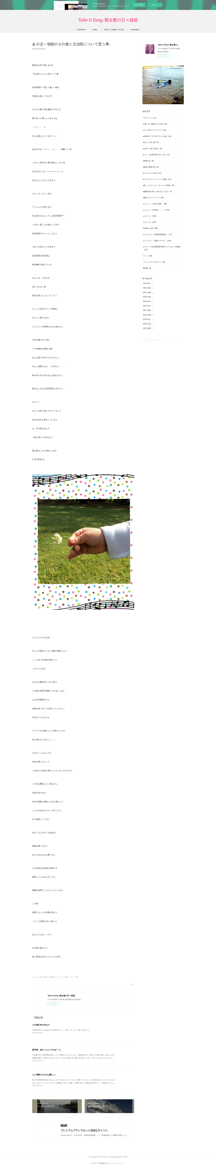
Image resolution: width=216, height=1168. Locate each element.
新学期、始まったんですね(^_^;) (46, 1050)
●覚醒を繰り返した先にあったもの (157, 191)
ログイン (155, 5)
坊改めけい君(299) (49, 977)
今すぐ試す (138, 5)
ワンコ (147, 256)
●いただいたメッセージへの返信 (157, 179)
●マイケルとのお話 (152, 173)
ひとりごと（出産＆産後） (155, 204)
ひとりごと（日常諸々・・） (156, 210)
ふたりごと (149, 216)
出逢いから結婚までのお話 (114, 30)
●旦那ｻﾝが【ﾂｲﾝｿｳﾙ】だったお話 (157, 136)
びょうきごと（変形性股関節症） (157, 234)
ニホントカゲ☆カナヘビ (154, 262)
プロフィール (149, 118)
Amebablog (135, 30)
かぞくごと (149, 222)
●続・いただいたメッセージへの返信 (159, 185)
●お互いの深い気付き (152, 149)
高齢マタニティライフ (153, 198)
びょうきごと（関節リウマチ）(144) (66, 977)
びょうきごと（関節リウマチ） (157, 241)
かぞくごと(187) (37, 977)
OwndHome (81, 30)
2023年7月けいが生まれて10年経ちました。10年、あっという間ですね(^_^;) (60, 1030)
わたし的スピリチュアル (154, 130)
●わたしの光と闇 (151, 142)
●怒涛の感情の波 (151, 167)
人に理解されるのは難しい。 (44, 1075)
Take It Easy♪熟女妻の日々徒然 (108, 20)
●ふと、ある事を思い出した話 (156, 155)
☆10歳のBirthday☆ (41, 1025)
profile (95, 30)
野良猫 (147, 268)
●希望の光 (148, 161)
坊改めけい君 (150, 228)
